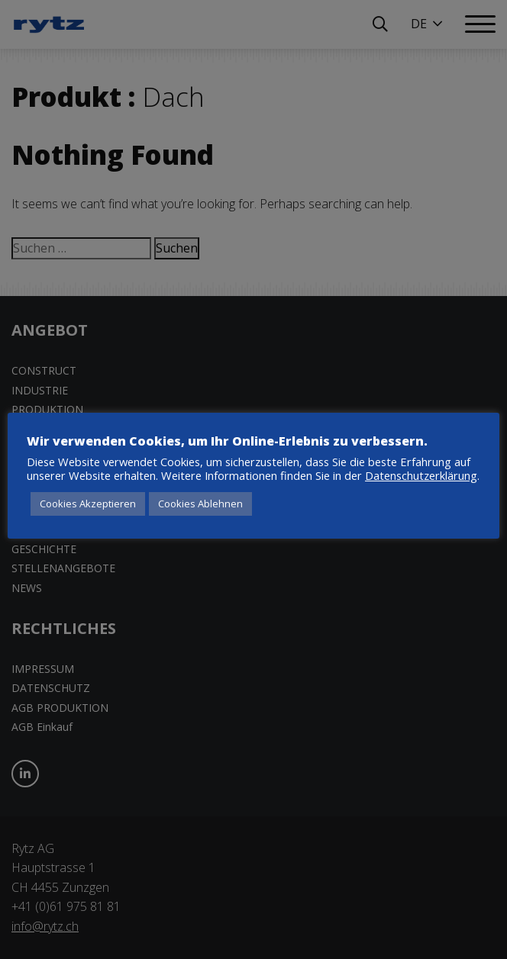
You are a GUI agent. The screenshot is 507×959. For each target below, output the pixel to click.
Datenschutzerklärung (421, 475)
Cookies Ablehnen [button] (200, 503)
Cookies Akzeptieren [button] (88, 503)
